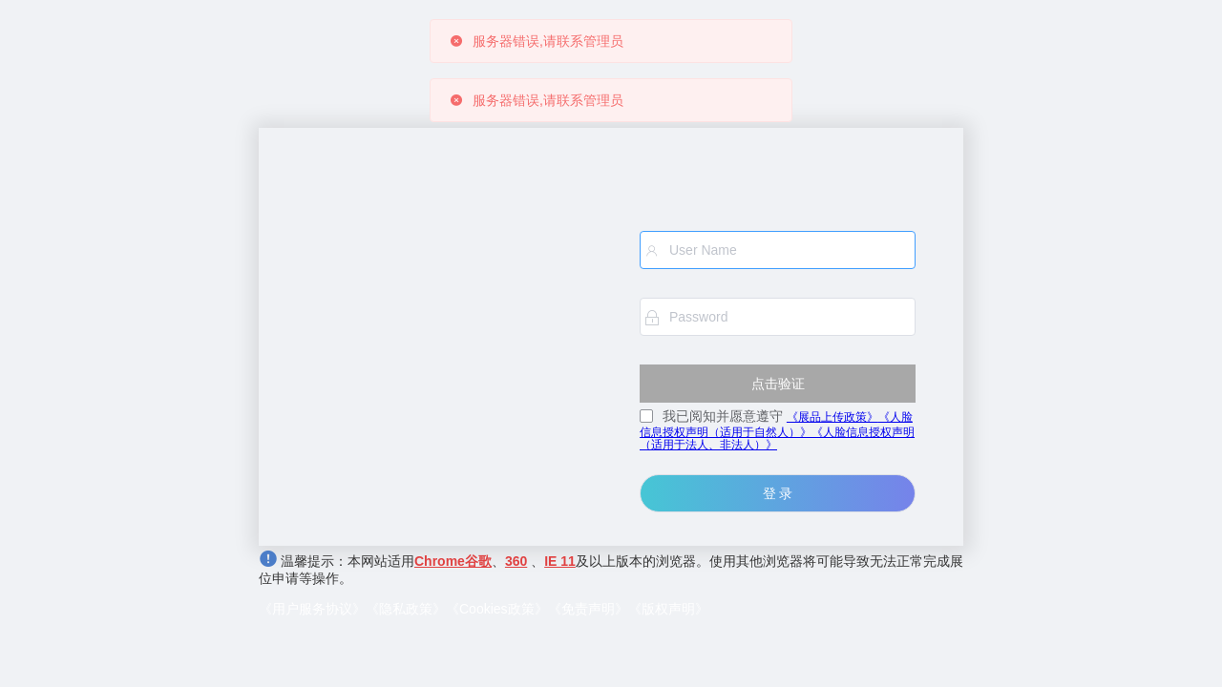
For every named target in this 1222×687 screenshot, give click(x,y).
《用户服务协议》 (312, 608)
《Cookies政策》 (497, 608)
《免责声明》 (588, 608)
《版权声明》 (668, 608)
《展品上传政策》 (832, 417)
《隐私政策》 (406, 608)
